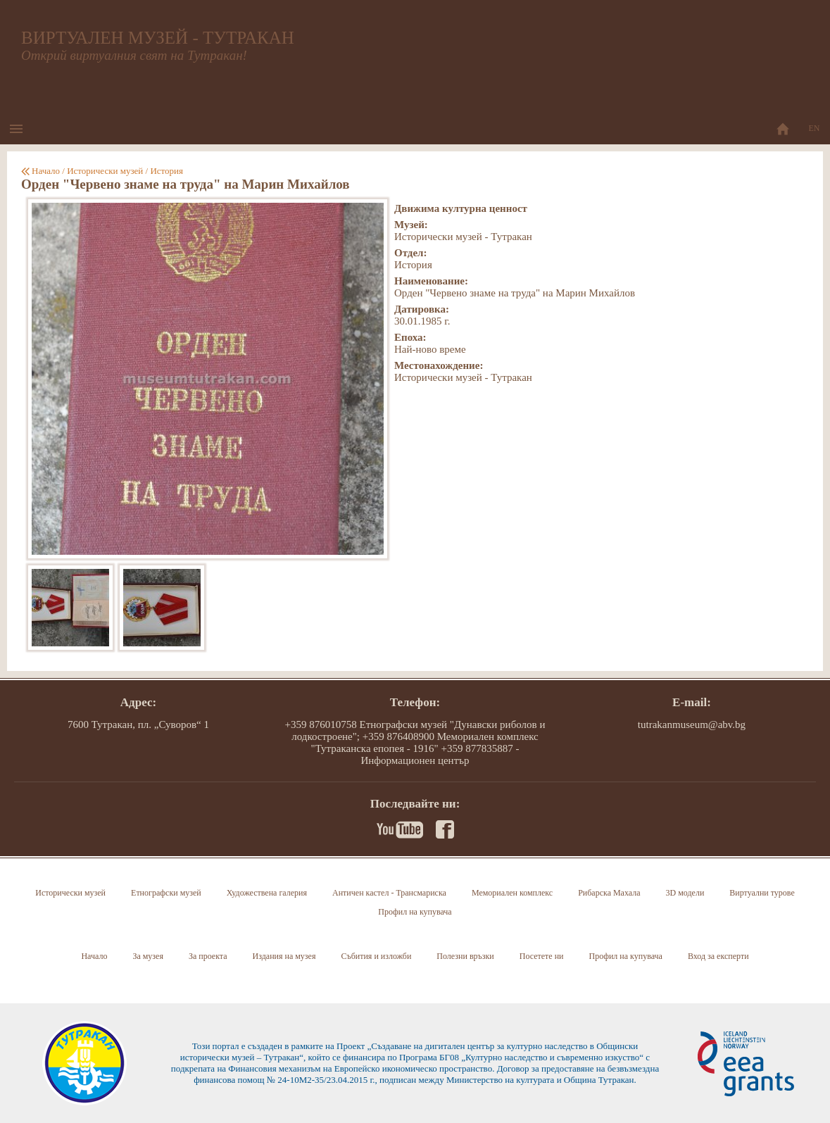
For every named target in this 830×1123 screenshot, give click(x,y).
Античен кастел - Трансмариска (389, 893)
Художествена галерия (267, 893)
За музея (147, 956)
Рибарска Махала (609, 893)
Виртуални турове (761, 893)
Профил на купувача (414, 912)
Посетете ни (542, 956)
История (166, 170)
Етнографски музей (166, 893)
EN (814, 128)
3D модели (685, 893)
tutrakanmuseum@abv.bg (692, 724)
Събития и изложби (376, 956)
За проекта (208, 956)
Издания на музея (284, 956)
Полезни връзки (464, 956)
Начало (46, 170)
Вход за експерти (718, 956)
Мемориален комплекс (512, 893)
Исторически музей (105, 170)
